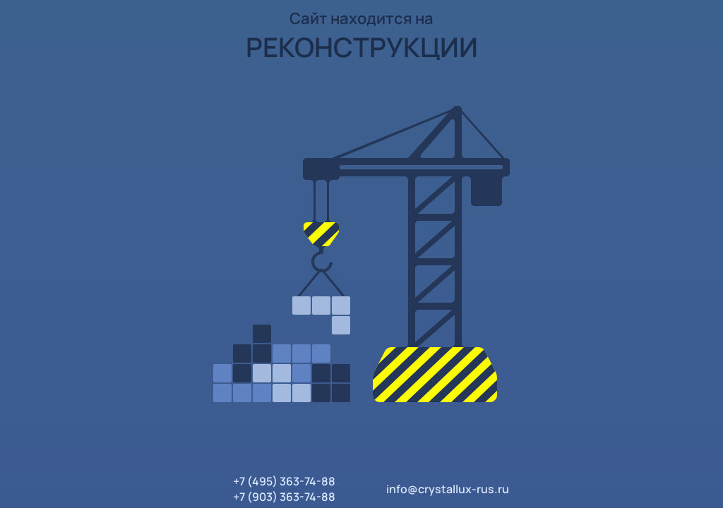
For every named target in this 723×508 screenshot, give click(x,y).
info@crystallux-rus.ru (447, 489)
